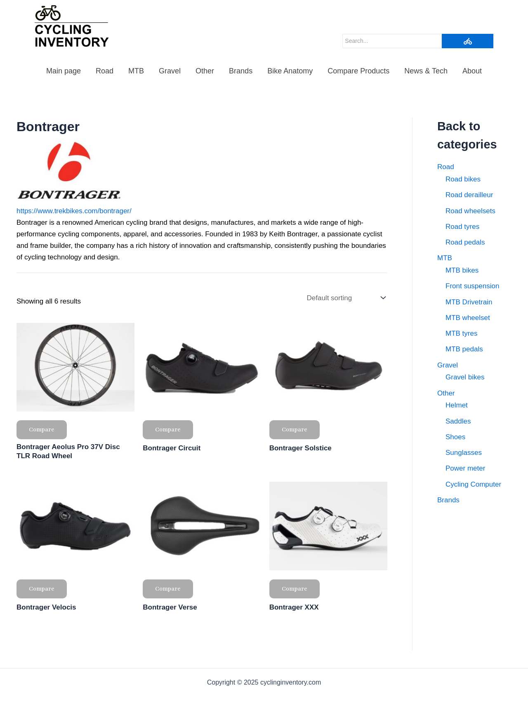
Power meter (465, 468)
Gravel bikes (465, 377)
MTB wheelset (468, 318)
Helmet (457, 405)
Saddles (458, 421)
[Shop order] (345, 298)
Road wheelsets (470, 211)
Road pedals (465, 242)
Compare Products (358, 71)
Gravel (170, 71)
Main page (63, 71)
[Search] (392, 41)
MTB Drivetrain (469, 302)
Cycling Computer (473, 484)
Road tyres (462, 227)
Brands (240, 71)
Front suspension (472, 286)
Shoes (455, 437)
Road (104, 71)
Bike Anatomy (290, 71)
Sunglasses (464, 453)
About (472, 71)
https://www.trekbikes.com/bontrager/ (74, 211)
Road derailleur (469, 195)
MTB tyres (461, 333)
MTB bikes (462, 270)
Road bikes (463, 179)
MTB (136, 71)
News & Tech (426, 71)
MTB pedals (464, 349)
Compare (41, 429)
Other (205, 71)
